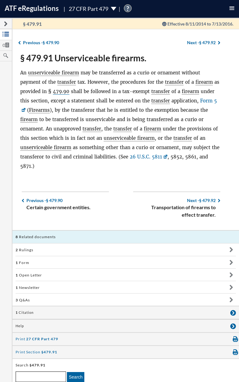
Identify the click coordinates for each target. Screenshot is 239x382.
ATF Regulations (32, 8)
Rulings (24, 250)
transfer (66, 82)
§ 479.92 (201, 42)
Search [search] (75, 377)
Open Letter (29, 275)
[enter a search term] (41, 376)
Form (22, 262)
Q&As (23, 300)
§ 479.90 (41, 42)
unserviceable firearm (53, 73)
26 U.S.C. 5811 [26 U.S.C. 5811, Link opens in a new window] (146, 157)
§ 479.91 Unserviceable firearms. (83, 58)
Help (20, 326)
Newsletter (28, 287)
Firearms (39, 110)
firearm (204, 82)
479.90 (61, 91)
